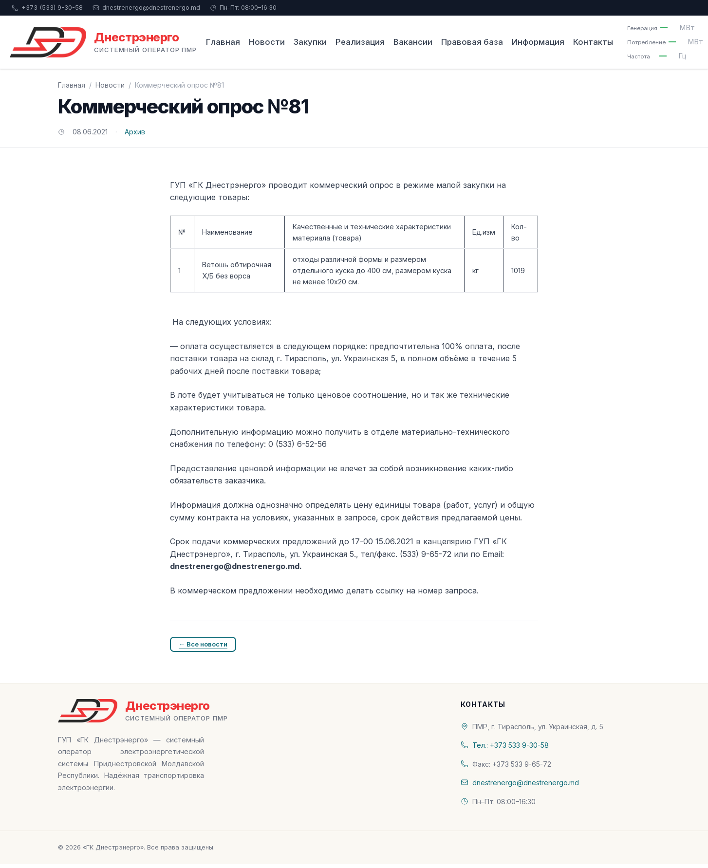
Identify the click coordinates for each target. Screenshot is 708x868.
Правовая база (472, 42)
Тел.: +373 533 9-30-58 (510, 745)
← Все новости (203, 644)
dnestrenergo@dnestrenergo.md (146, 7)
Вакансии (412, 42)
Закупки (310, 42)
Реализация (360, 42)
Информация (538, 42)
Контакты (593, 42)
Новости (267, 42)
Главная (223, 42)
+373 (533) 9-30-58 (47, 7)
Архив (135, 132)
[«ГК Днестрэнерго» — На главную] (103, 42)
